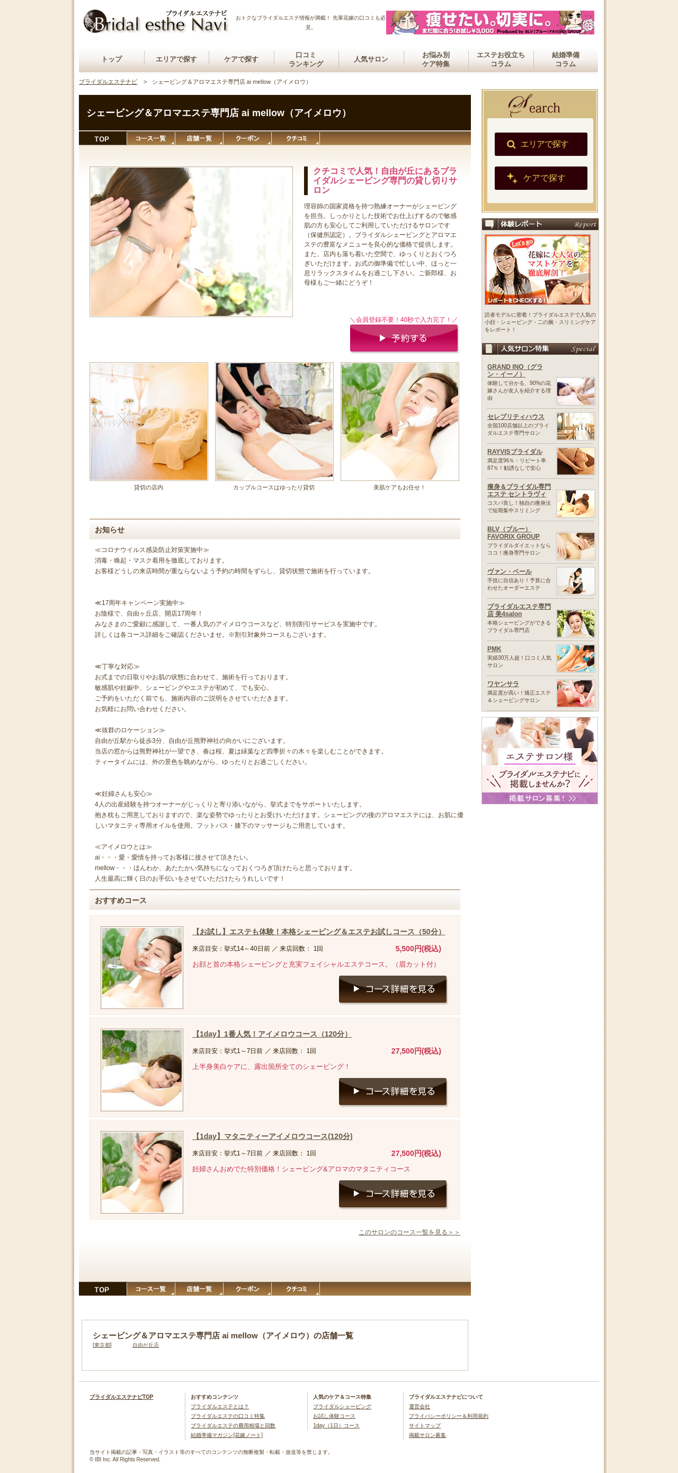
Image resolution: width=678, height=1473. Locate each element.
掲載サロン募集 (427, 1435)
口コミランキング (306, 59)
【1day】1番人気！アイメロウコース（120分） (272, 1034)
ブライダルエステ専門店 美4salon (519, 610)
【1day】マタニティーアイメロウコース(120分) (272, 1136)
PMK (494, 649)
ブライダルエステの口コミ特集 (228, 1416)
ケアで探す (241, 59)
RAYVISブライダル (514, 451)
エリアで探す (176, 59)
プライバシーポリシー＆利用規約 (448, 1416)
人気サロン (371, 59)
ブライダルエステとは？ (220, 1406)
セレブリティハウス (516, 416)
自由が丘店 (145, 1345)
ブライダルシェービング (342, 1406)
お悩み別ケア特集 (436, 59)
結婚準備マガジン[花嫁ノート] (227, 1435)
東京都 (102, 1345)
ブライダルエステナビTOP (121, 1397)
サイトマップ (425, 1425)
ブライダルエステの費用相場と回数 (233, 1425)
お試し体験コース (334, 1416)
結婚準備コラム (565, 59)
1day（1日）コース (336, 1425)
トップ (111, 59)
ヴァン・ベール (509, 571)
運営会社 (419, 1406)
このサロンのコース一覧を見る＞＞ (409, 1232)
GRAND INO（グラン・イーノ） (515, 370)
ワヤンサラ (503, 684)
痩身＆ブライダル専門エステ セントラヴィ (519, 490)
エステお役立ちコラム (501, 59)
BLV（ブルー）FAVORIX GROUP (513, 532)
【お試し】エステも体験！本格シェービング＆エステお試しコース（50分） (318, 931)
